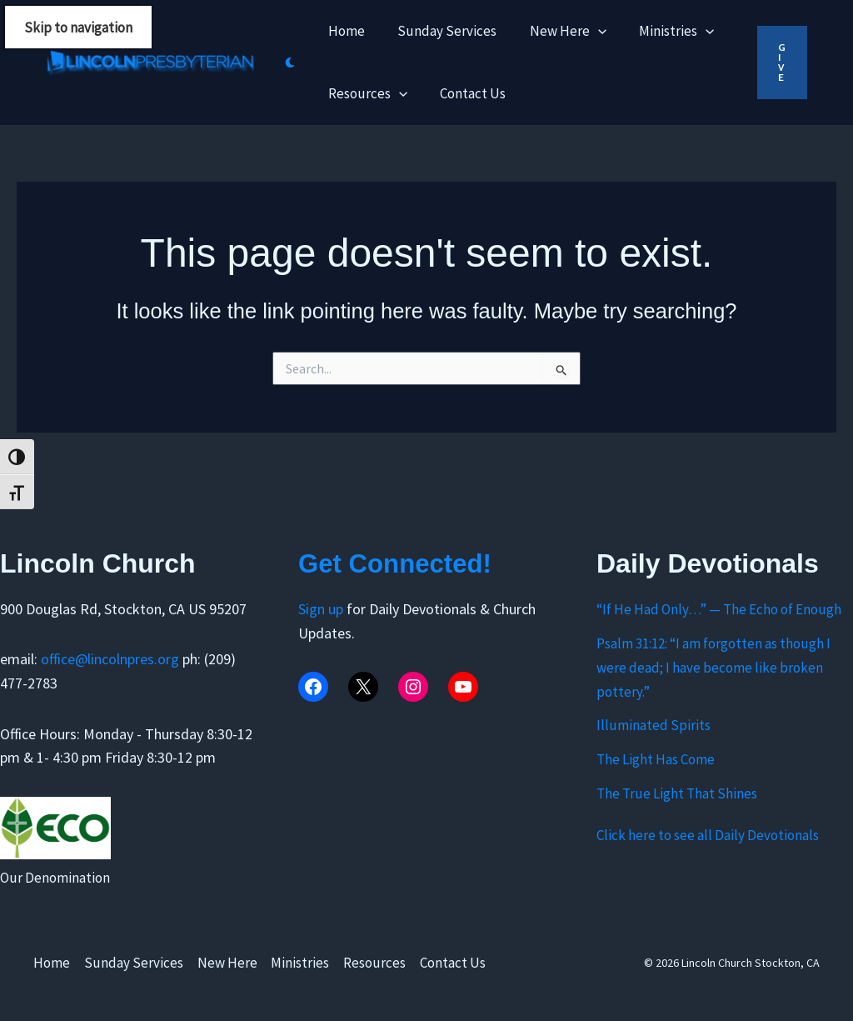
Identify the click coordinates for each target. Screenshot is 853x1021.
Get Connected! (401, 563)
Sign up (322, 608)
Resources (375, 962)
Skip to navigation (78, 27)
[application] (586, 31)
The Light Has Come (655, 759)
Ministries (301, 962)
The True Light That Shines (676, 793)
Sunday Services (133, 962)
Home (51, 962)
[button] (782, 62)
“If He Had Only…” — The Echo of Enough (718, 609)
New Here (227, 962)
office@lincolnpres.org (110, 658)
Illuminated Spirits (653, 725)
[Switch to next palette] (290, 63)
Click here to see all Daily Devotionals (707, 835)
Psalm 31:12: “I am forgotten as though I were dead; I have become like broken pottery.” (713, 667)
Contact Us (453, 962)
